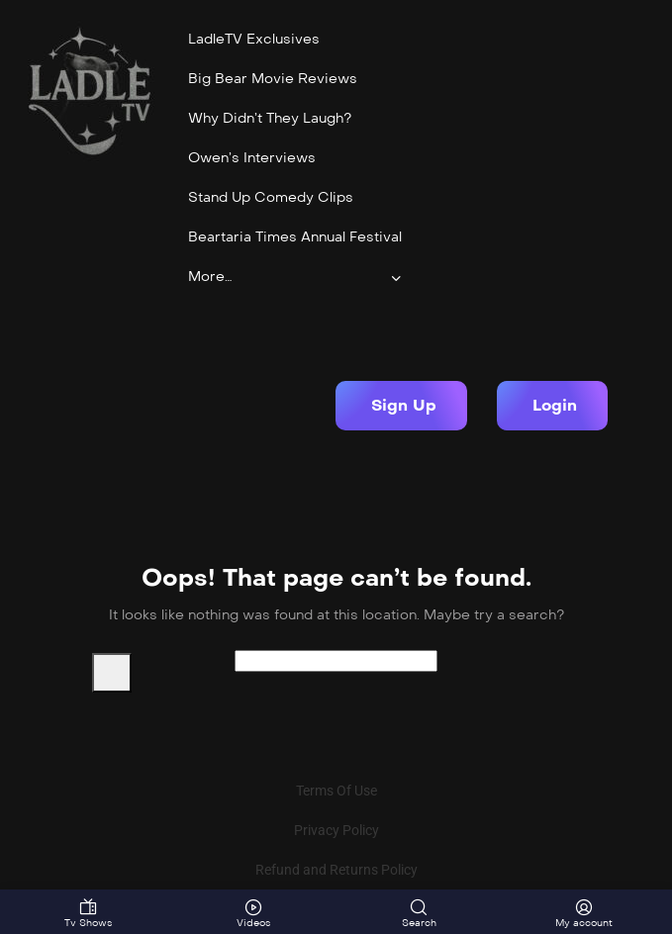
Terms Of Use (336, 790)
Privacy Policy (336, 830)
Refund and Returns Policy (336, 870)
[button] (401, 405)
